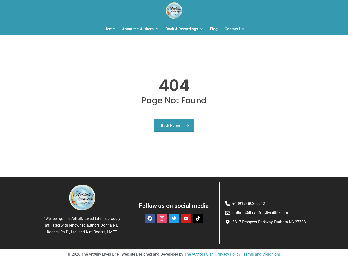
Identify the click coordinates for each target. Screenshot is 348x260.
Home (109, 29)
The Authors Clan (199, 254)
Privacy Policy (228, 254)
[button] (140, 29)
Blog (214, 29)
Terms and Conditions (261, 254)
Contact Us (234, 29)
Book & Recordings (184, 29)
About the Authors (140, 29)
